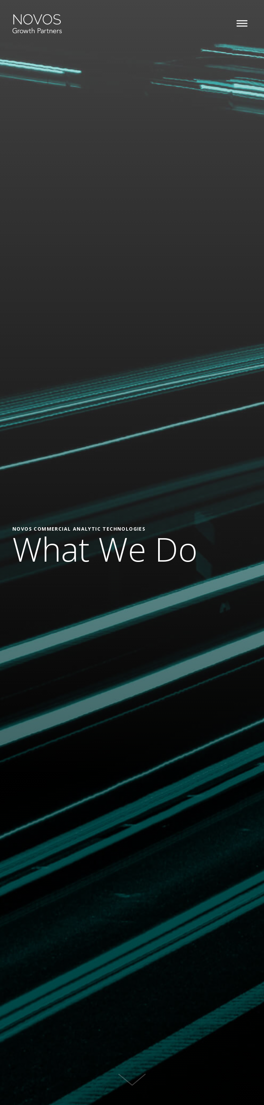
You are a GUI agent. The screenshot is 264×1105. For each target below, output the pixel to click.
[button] (242, 23)
